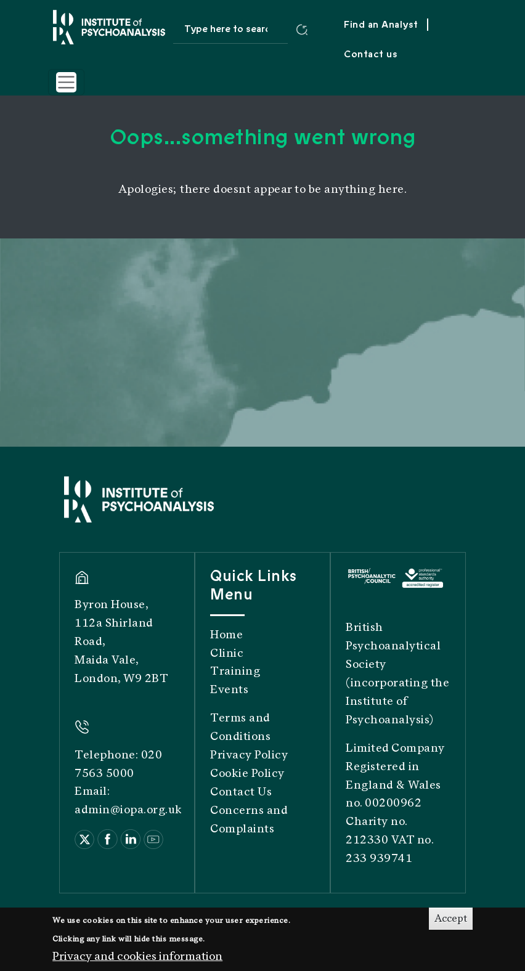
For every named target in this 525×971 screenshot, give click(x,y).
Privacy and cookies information (137, 960)
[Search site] (230, 29)
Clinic (226, 653)
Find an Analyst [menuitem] (381, 25)
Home (226, 634)
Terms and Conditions (240, 727)
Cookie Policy (247, 773)
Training (235, 671)
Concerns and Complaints (249, 819)
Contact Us (241, 791)
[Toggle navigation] (66, 82)
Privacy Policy (249, 755)
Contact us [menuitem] (370, 54)
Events (229, 689)
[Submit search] (302, 29)
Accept (450, 923)
